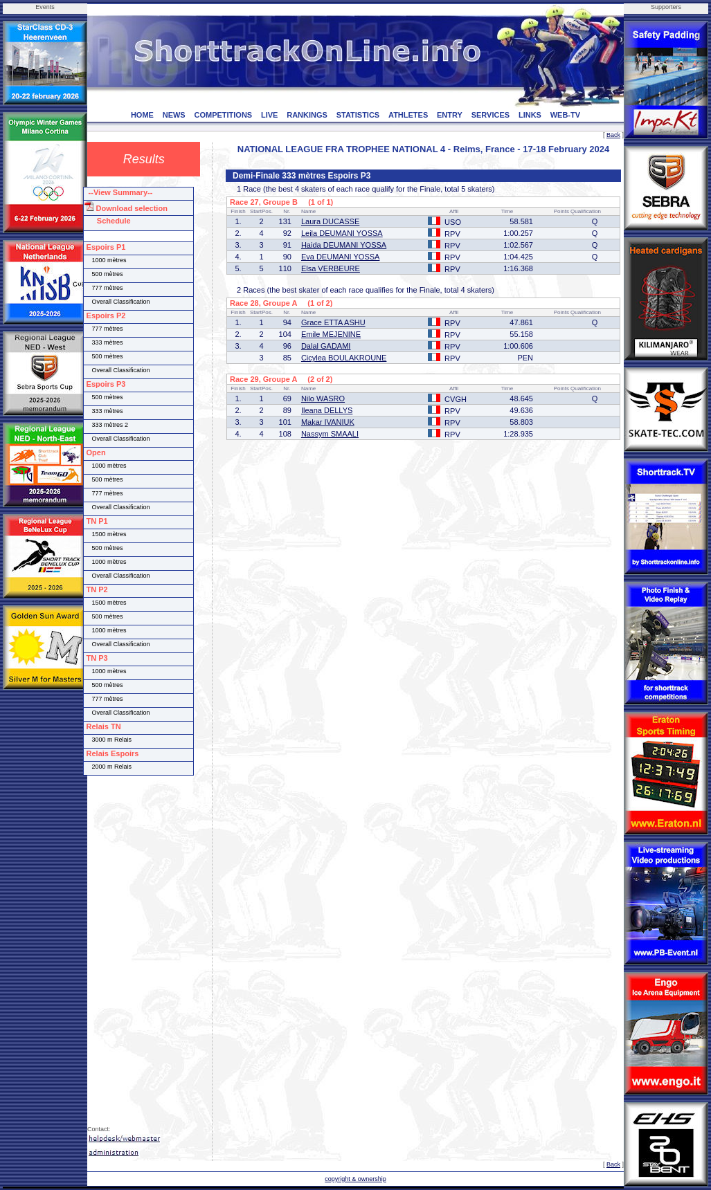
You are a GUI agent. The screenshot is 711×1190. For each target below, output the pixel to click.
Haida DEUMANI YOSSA (343, 245)
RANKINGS (307, 115)
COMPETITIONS (223, 115)
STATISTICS (358, 115)
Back (613, 134)
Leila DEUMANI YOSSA (342, 233)
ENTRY (449, 115)
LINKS (530, 115)
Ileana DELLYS (326, 410)
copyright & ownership (355, 1178)
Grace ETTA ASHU (333, 322)
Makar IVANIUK (327, 422)
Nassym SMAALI (330, 434)
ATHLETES (408, 115)
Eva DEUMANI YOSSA (340, 257)
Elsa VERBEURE (330, 268)
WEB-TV (565, 115)
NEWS (174, 115)
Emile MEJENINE (331, 334)
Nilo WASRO (323, 398)
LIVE (269, 115)
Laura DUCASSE (330, 221)
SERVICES (490, 115)
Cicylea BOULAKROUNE (343, 358)
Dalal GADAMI (326, 346)
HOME (142, 115)
